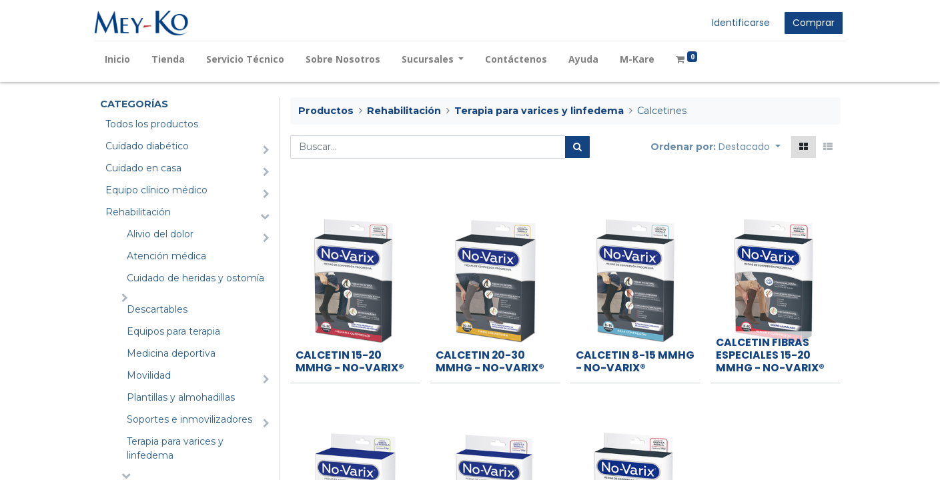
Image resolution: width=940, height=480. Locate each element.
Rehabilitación (138, 212)
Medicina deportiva (171, 353)
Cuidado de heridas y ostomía (195, 278)
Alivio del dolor (160, 234)
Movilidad (149, 375)
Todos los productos (151, 124)
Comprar (808, 22)
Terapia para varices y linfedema (175, 448)
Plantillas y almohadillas (181, 397)
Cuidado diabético (147, 146)
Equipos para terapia (173, 331)
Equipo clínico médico (156, 190)
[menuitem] (123, 59)
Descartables (157, 309)
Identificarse (736, 22)
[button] (750, 147)
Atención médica (166, 256)
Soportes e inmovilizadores (189, 419)
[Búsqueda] (577, 147)
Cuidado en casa (143, 168)
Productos (326, 111)
